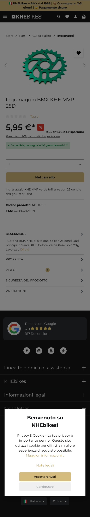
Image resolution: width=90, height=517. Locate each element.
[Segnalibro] (78, 53)
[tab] (45, 241)
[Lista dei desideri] (67, 16)
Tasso (34, 116)
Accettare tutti (45, 477)
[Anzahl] (45, 164)
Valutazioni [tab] (45, 291)
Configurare (45, 487)
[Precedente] (6, 65)
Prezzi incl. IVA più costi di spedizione (33, 136)
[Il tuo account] (75, 16)
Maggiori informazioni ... (45, 455)
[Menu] (5, 16)
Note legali (45, 465)
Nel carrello (45, 177)
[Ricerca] (59, 16)
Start (9, 36)
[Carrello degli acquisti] (84, 16)
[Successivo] (84, 65)
